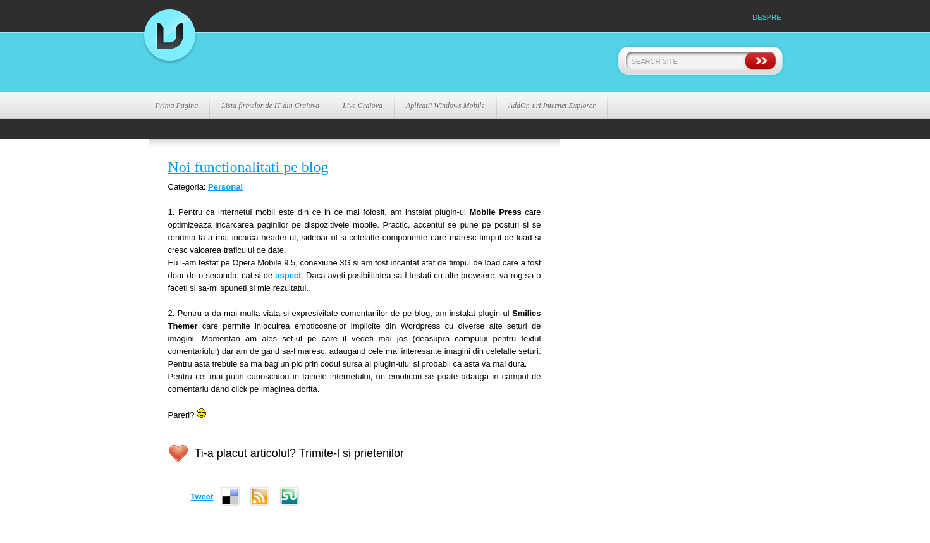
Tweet (202, 496)
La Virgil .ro (294, 62)
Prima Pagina (177, 105)
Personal (225, 187)
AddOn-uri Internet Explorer (552, 105)
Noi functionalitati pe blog (248, 167)
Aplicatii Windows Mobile (445, 105)
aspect (288, 275)
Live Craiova (362, 105)
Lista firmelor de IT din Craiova (270, 105)
